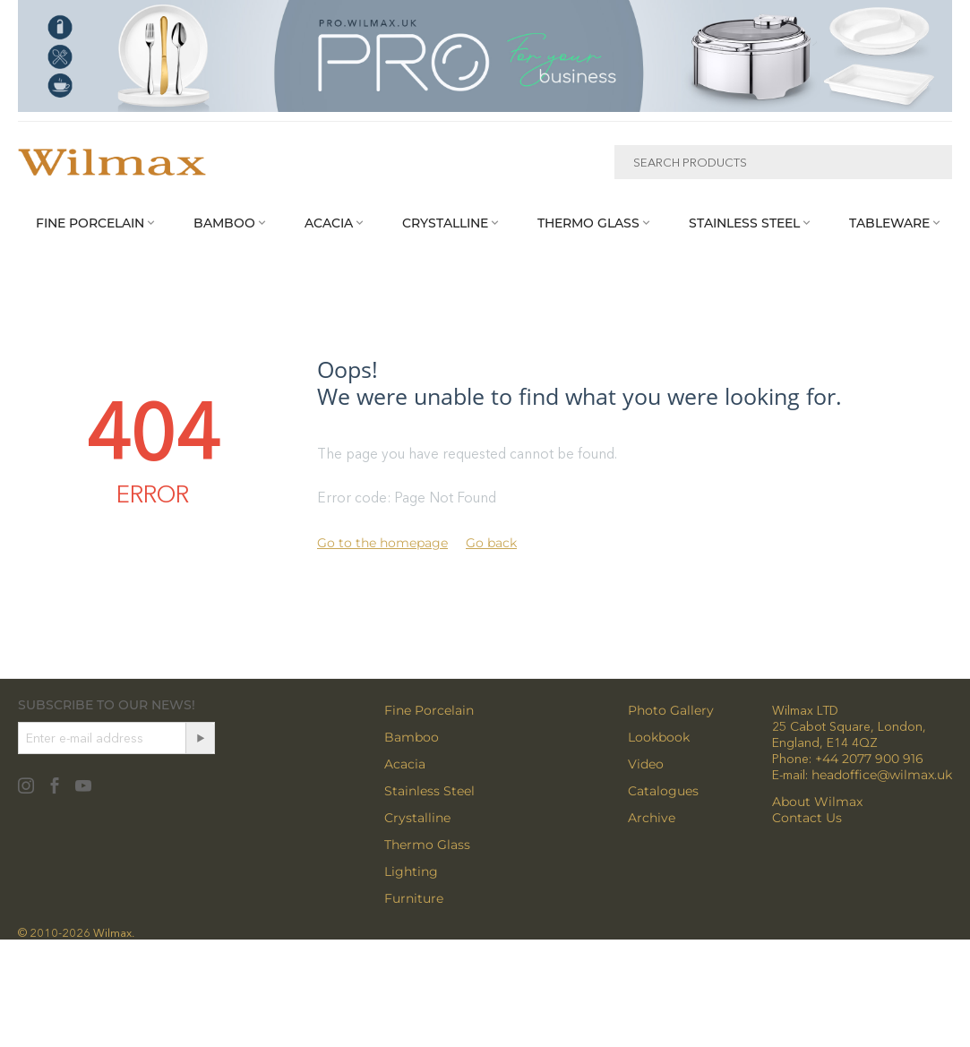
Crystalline (417, 818)
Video (646, 764)
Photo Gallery (671, 710)
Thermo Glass (427, 845)
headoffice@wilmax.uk (881, 775)
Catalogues (663, 791)
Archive (651, 818)
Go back (491, 543)
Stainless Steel (429, 791)
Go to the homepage (382, 543)
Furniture (413, 898)
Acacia (404, 764)
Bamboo (411, 737)
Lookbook (659, 737)
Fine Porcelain (429, 710)
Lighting (411, 871)
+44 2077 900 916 (869, 759)
